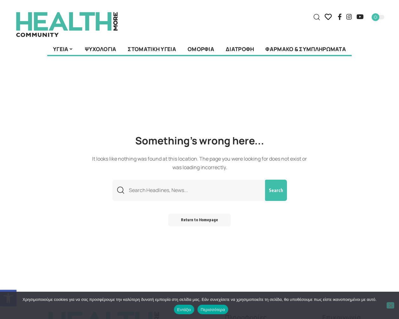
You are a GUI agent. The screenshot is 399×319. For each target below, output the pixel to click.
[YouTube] (360, 16)
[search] (317, 17)
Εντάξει (184, 309)
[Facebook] (339, 16)
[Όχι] (390, 305)
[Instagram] (349, 16)
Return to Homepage (199, 219)
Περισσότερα (213, 309)
